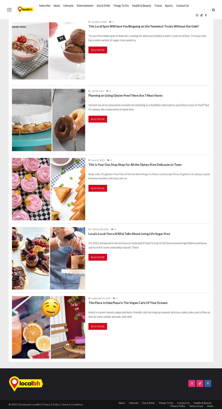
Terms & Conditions (72, 404)
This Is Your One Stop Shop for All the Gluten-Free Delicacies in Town (135, 164)
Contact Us (182, 5)
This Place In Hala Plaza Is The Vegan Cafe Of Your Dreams (128, 303)
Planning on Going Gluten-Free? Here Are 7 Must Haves (125, 95)
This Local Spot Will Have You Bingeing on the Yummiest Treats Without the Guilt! (143, 26)
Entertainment (85, 5)
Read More (98, 49)
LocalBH (36, 404)
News (57, 5)
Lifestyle (68, 5)
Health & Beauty (141, 5)
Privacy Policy (177, 405)
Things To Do (121, 5)
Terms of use (196, 405)
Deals (210, 405)
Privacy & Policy (50, 404)
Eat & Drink (103, 5)
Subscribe (44, 5)
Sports (169, 5)
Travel (158, 5)
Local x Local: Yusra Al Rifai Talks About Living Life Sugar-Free (129, 234)
